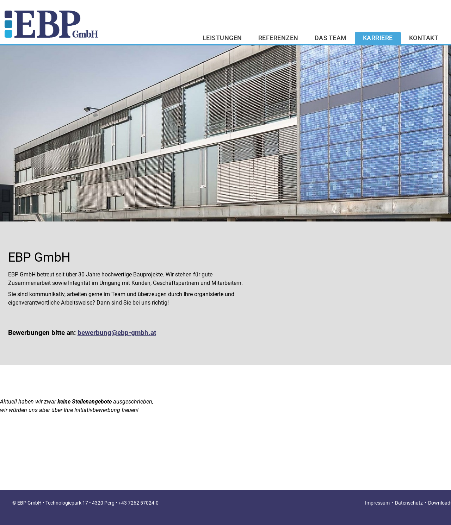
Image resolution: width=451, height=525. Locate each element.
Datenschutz (409, 503)
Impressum (377, 503)
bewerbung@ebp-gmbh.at (117, 333)
